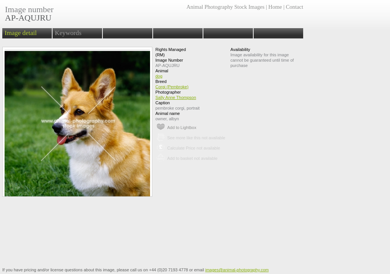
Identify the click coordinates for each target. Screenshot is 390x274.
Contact (294, 7)
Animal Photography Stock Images (225, 7)
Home (275, 7)
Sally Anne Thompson (175, 97)
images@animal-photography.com (237, 270)
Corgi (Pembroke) (172, 86)
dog (158, 76)
